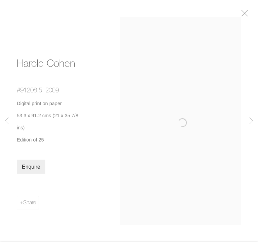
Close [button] (247, 15)
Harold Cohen (46, 66)
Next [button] (251, 121)
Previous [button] (6, 121)
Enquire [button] (31, 170)
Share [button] (29, 205)
